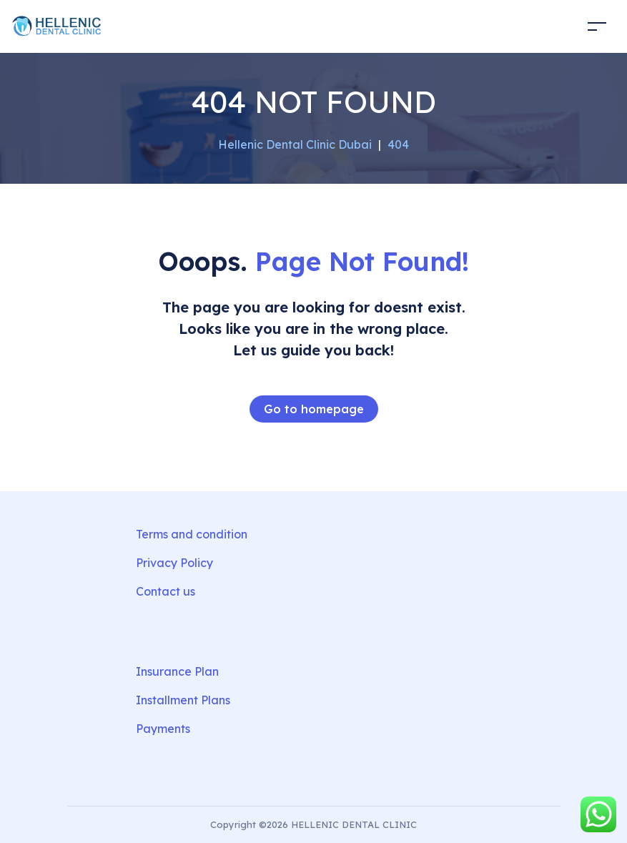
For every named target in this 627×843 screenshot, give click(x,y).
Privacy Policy (174, 563)
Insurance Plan (177, 671)
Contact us (165, 591)
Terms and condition (191, 534)
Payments (163, 728)
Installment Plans (183, 700)
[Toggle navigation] (597, 26)
